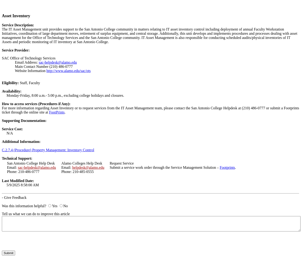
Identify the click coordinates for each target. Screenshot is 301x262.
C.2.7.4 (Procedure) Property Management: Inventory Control (48, 150)
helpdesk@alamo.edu (88, 167)
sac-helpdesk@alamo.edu (58, 62)
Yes (54, 206)
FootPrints (57, 112)
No (65, 206)
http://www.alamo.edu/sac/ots (68, 71)
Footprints (227, 167)
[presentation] (37, 241)
